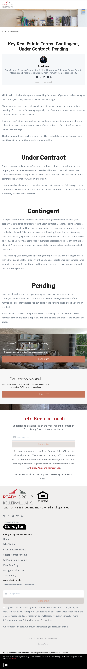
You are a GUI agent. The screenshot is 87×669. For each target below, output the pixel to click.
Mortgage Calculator (14, 570)
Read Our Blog (10, 565)
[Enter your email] (45, 437)
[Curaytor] (14, 529)
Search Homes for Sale (15, 554)
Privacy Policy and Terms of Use (45, 467)
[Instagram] (22, 515)
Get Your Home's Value (15, 559)
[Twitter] (9, 515)
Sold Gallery (9, 575)
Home (6, 539)
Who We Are (9, 544)
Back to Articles (12, 31)
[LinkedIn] (13, 515)
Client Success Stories (14, 549)
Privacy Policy (43, 644)
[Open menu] (84, 4)
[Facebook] (4, 515)
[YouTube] (17, 515)
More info (13, 659)
